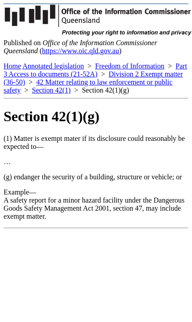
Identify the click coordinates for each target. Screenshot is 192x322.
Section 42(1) (51, 90)
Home (12, 66)
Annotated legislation (53, 66)
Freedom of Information (130, 66)
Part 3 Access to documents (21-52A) (95, 70)
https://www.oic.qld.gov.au (80, 51)
